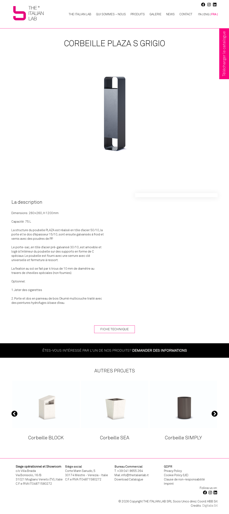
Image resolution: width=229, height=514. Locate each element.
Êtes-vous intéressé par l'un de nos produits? (114, 350)
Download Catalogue (128, 479)
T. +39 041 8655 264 (128, 471)
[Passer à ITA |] (199, 14)
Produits (138, 14)
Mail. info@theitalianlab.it (131, 475)
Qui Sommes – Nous (111, 14)
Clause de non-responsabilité (184, 479)
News (170, 14)
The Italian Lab (80, 14)
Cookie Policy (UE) (176, 475)
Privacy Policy (173, 471)
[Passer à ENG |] (207, 14)
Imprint (169, 484)
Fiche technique (114, 329)
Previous (14, 413)
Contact (185, 14)
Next (215, 413)
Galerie (155, 14)
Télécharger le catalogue (224, 53)
